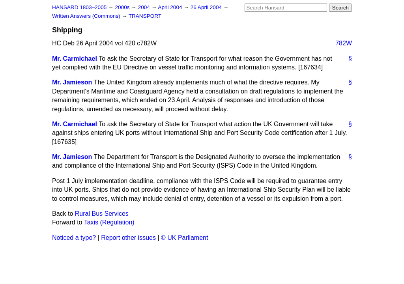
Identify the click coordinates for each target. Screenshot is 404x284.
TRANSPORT (145, 16)
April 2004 (170, 7)
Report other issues (128, 237)
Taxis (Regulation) (109, 222)
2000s (123, 7)
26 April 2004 (207, 7)
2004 (145, 7)
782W (343, 43)
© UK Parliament (184, 237)
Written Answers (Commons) (87, 16)
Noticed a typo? (74, 237)
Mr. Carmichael (74, 58)
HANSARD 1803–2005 (79, 7)
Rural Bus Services (102, 213)
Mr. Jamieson (72, 82)
